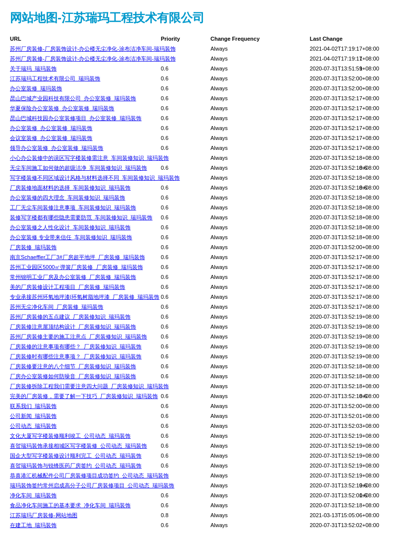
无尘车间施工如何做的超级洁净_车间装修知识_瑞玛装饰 (78, 168)
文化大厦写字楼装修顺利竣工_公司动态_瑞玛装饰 (70, 436)
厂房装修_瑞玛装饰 (33, 247)
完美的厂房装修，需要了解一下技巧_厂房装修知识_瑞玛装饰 (84, 396)
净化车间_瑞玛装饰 (33, 495)
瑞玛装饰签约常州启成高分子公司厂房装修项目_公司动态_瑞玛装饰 (92, 485)
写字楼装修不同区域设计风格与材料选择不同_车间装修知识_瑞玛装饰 (95, 178)
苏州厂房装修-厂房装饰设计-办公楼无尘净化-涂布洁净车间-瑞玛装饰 (93, 49)
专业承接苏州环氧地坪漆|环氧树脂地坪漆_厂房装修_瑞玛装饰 (84, 297)
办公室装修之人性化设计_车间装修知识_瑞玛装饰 (70, 227)
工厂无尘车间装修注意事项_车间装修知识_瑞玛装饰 (73, 207)
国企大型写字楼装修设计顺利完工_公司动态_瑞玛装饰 (75, 456)
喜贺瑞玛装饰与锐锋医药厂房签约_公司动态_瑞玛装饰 (75, 466)
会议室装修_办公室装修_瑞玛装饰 (51, 138)
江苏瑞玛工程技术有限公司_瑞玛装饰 (55, 78)
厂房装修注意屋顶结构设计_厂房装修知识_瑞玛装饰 (73, 327)
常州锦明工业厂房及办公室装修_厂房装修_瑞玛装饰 (73, 277)
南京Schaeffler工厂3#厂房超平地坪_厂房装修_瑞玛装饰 (77, 257)
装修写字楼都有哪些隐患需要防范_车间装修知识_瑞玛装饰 (81, 217)
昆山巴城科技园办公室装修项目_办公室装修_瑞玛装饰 (75, 118)
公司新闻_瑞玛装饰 (33, 416)
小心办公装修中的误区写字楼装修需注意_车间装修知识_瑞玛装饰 (89, 158)
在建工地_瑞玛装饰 (33, 525)
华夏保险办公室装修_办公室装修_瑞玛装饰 (62, 108)
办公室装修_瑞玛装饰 (36, 88)
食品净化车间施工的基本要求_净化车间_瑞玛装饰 (70, 505)
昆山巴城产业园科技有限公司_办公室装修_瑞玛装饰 (73, 98)
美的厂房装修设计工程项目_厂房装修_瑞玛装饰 (67, 287)
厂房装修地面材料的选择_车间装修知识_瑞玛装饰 (70, 188)
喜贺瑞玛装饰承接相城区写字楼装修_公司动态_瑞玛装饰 (78, 446)
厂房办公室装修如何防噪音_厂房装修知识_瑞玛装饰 (73, 376)
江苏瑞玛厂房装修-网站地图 (43, 515)
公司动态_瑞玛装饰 (33, 426)
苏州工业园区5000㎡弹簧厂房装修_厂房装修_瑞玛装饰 (76, 267)
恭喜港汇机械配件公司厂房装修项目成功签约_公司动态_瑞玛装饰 (89, 475)
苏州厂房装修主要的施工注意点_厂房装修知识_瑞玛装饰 (78, 336)
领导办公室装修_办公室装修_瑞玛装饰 (56, 148)
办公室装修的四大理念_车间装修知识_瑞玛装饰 (67, 198)
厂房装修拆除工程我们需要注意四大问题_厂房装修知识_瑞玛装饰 (89, 386)
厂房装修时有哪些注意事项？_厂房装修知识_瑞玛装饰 (75, 356)
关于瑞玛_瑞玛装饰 (33, 68)
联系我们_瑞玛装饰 (33, 406)
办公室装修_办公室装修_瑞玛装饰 (51, 128)
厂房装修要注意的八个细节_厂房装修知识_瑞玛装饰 (73, 366)
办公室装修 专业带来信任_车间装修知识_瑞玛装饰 (71, 237)
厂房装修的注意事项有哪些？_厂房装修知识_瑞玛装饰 (75, 346)
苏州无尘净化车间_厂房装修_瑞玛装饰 (56, 307)
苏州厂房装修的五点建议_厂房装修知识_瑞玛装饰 (70, 317)
